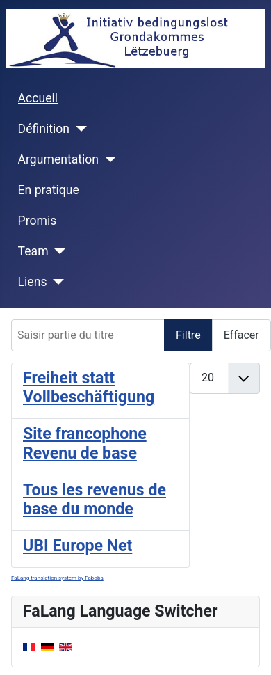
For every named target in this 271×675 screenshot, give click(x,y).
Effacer (241, 335)
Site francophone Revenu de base (85, 443)
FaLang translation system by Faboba (57, 578)
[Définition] (78, 129)
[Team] (57, 251)
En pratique (48, 190)
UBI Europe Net (77, 546)
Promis (37, 221)
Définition (43, 129)
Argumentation (58, 159)
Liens (32, 282)
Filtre (188, 335)
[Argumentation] (107, 159)
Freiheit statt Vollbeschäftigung (88, 388)
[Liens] (55, 282)
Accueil (38, 98)
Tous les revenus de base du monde (94, 500)
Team (33, 251)
